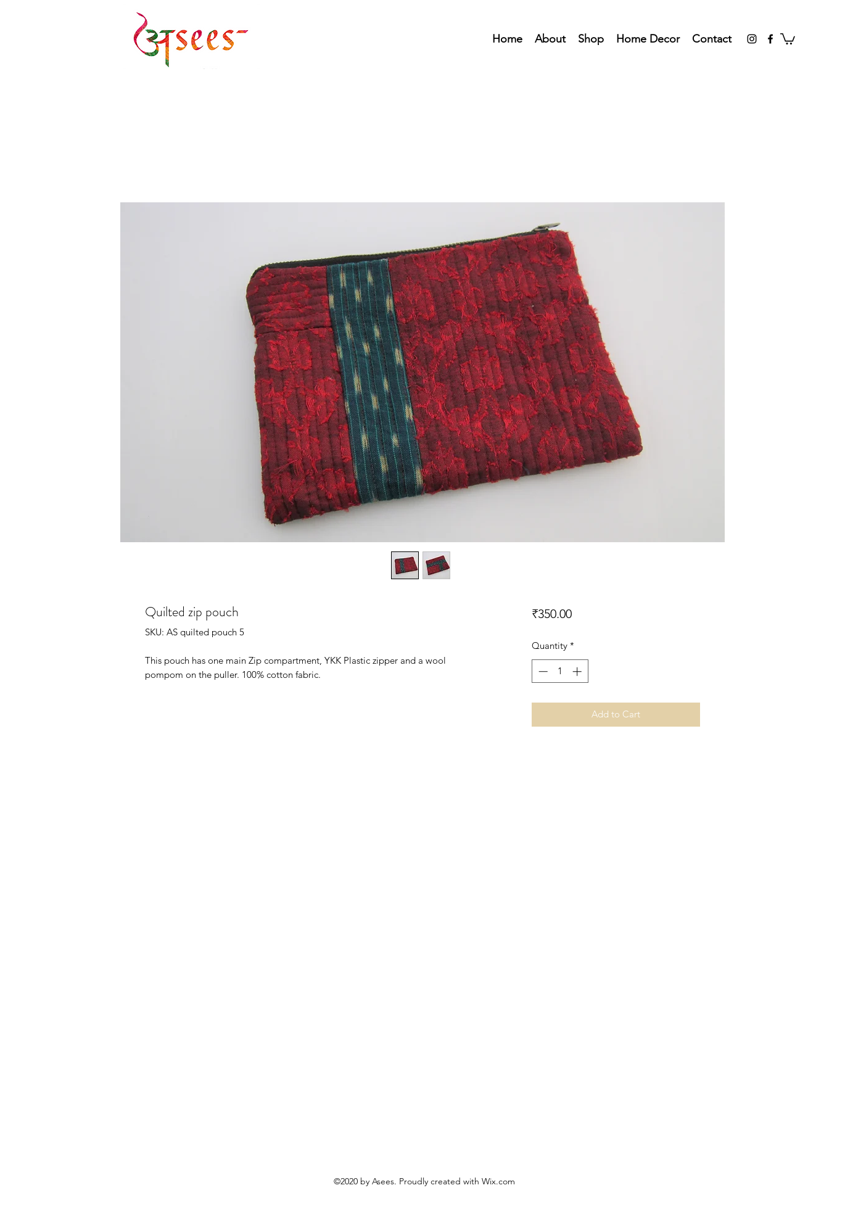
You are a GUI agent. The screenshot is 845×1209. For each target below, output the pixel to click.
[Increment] (578, 671)
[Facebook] (770, 39)
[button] (787, 38)
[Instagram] (752, 39)
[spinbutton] (560, 671)
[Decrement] (542, 671)
